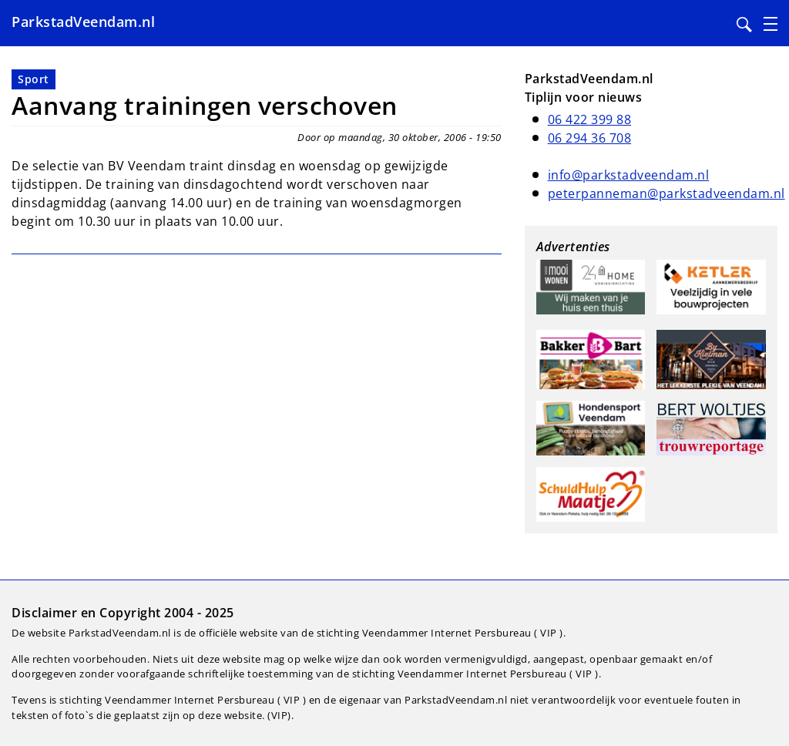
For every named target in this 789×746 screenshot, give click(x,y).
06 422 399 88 (590, 119)
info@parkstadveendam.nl (629, 174)
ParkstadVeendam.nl (83, 21)
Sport (33, 79)
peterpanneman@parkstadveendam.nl (666, 193)
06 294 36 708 (590, 137)
